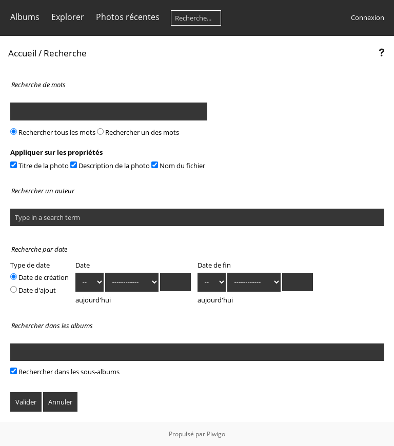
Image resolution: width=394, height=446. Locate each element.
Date (82, 265)
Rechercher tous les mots (52, 132)
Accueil (22, 53)
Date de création (39, 277)
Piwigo (216, 434)
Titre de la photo (39, 165)
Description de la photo (110, 165)
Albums (25, 17)
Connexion (367, 17)
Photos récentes (128, 17)
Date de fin (214, 265)
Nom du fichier (178, 165)
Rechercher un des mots (138, 132)
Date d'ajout (33, 290)
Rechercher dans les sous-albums (65, 371)
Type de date (30, 265)
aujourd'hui (93, 300)
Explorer (67, 17)
